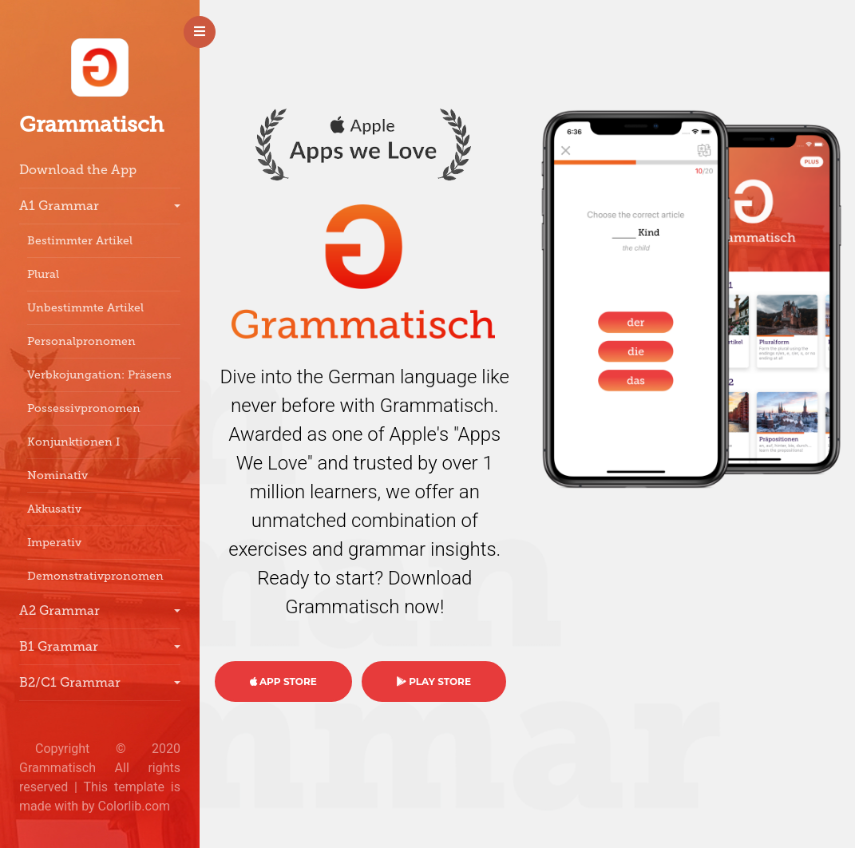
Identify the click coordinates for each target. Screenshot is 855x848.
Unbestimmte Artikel (85, 308)
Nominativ (57, 475)
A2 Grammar (59, 610)
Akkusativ (54, 509)
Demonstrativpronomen (95, 576)
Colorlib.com (134, 806)
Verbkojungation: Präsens (99, 375)
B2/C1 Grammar (70, 682)
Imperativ (54, 542)
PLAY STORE (434, 682)
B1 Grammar (58, 646)
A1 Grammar (59, 205)
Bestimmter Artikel (80, 241)
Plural (43, 274)
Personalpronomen (81, 341)
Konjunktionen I (73, 442)
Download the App (78, 169)
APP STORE (283, 682)
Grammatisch (91, 124)
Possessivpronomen (84, 408)
